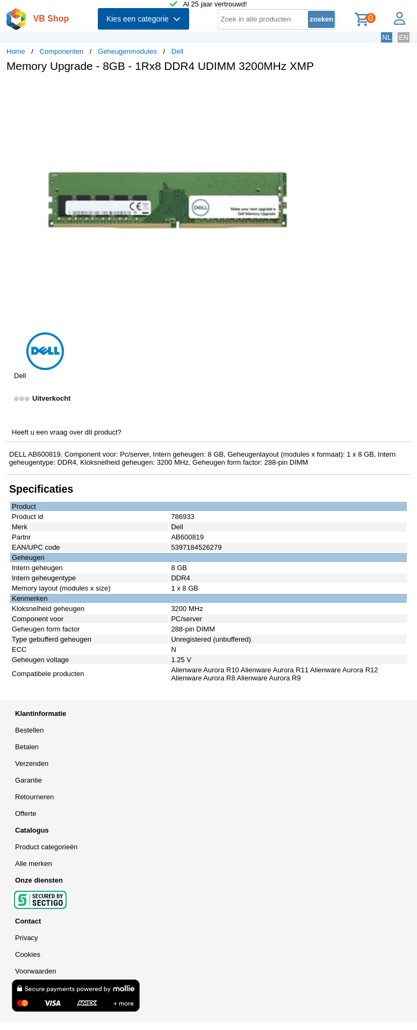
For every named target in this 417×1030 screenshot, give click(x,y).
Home (15, 51)
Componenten (62, 51)
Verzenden (31, 763)
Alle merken (33, 863)
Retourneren (34, 797)
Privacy (26, 938)
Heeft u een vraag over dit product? (66, 432)
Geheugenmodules (127, 51)
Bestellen (29, 730)
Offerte (26, 813)
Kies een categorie (143, 19)
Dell (177, 51)
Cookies (27, 954)
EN (403, 37)
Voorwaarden (35, 971)
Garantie (28, 780)
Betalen (27, 747)
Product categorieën (46, 847)
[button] (319, 92)
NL (386, 37)
